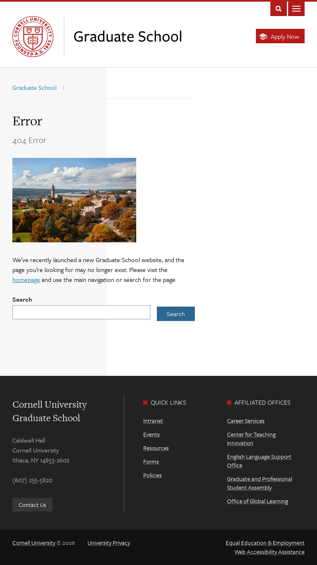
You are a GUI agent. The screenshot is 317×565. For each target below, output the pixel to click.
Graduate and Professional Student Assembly (259, 483)
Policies (152, 475)
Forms (151, 461)
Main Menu (296, 8)
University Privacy (109, 542)
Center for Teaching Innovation (251, 438)
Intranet (153, 420)
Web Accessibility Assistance (269, 551)
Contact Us (32, 504)
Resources (156, 447)
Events (151, 434)
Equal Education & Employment (265, 542)
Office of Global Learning (257, 501)
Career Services (246, 420)
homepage (26, 279)
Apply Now (285, 36)
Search (22, 299)
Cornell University (33, 542)
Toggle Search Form (278, 8)
